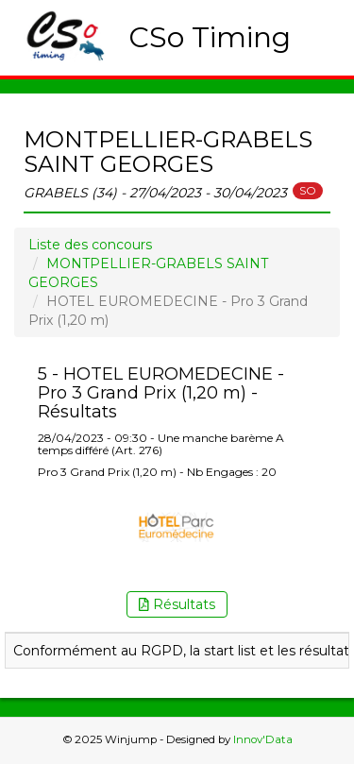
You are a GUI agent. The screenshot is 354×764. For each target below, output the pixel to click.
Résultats (177, 604)
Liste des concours (90, 244)
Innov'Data (263, 739)
